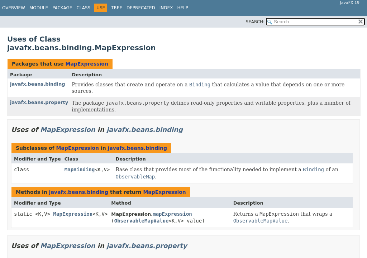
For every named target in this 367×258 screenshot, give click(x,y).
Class (83, 7)
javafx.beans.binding (37, 84)
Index (166, 7)
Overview (13, 7)
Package (62, 7)
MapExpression (86, 64)
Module (38, 7)
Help (182, 7)
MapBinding (80, 169)
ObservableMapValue (141, 221)
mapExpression (172, 214)
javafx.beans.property (39, 102)
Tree (116, 7)
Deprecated (141, 7)
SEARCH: (255, 21)
